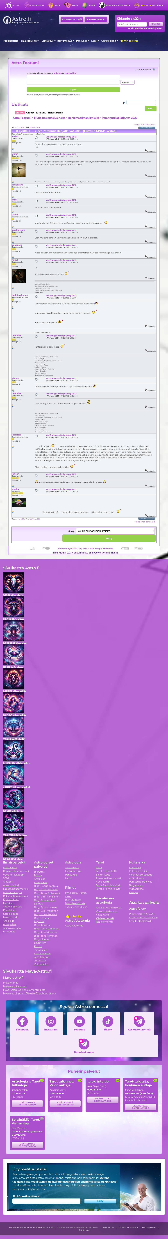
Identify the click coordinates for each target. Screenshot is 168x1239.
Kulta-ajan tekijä (138, 871)
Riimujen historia (75, 903)
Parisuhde (81, 41)
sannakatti (17, 184)
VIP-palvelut (129, 41)
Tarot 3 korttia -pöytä (108, 888)
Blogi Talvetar (42, 925)
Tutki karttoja (10, 41)
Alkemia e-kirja (12, 927)
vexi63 (15, 136)
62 (21, 127)
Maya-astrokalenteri (14, 986)
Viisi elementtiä (105, 918)
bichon (15, 378)
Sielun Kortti (103, 874)
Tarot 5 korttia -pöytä (108, 885)
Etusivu (16, 5)
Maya (57, 5)
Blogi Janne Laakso (45, 907)
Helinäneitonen (20, 295)
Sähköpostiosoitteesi (26, 1196)
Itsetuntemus (64, 41)
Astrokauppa (95, 19)
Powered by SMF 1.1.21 (69, 548)
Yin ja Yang (102, 914)
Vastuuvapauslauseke (128, 1227)
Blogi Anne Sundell (45, 914)
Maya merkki (10, 917)
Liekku (15, 489)
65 (31, 127)
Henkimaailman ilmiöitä (83, 117)
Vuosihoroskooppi (106, 911)
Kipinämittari (10, 899)
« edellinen (139, 124)
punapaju (17, 245)
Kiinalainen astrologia (118, 5)
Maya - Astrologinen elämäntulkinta (24, 989)
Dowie (15, 214)
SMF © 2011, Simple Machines (98, 548)
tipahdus (16, 335)
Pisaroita (16, 434)
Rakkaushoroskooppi (15, 896)
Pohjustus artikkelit (140, 881)
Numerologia (37, 5)
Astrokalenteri (72, 19)
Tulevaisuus (47, 41)
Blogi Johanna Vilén (45, 889)
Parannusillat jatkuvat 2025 (119, 117)
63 (24, 127)
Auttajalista (9, 924)
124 (38, 127)
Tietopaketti (41, 949)
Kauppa (133, 892)
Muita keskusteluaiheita (49, 117)
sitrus (15, 199)
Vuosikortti (102, 881)
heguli (15, 260)
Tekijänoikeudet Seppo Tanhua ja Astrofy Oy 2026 (31, 1227)
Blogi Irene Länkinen (46, 928)
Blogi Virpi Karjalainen (47, 896)
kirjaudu (58, 73)
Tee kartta (40, 960)
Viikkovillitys (10, 867)
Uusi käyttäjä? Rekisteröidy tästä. (145, 28)
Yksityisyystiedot (149, 1227)
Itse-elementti (104, 921)
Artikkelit (8, 920)
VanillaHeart (18, 230)
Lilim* (15, 154)
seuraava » (150, 124)
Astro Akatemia (74, 925)
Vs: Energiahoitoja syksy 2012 (61, 136)
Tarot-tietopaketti (106, 871)
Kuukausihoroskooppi (16, 871)
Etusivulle (9, 931)
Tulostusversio (147, 128)
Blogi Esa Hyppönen (46, 910)
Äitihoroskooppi (12, 892)
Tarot (75, 5)
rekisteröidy (70, 73)
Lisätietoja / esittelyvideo (27, 1103)
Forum (38, 946)
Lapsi (94, 41)
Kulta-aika (151, 5)
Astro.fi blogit (108, 41)
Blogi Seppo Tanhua (46, 885)
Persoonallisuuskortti (108, 878)
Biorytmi (39, 871)
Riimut (92, 5)
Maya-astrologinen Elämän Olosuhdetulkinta (29, 993)
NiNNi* (15, 474)
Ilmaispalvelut (29, 41)
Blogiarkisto (136, 885)
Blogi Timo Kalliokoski (47, 893)
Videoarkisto (136, 888)
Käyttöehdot (108, 1227)
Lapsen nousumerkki (15, 888)
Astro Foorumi (25, 62)
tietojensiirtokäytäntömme (29, 1189)
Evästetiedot (84, 1230)
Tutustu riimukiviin (76, 906)
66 (33, 127)
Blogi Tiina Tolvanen (46, 935)
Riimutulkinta (73, 899)
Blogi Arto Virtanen (45, 932)
